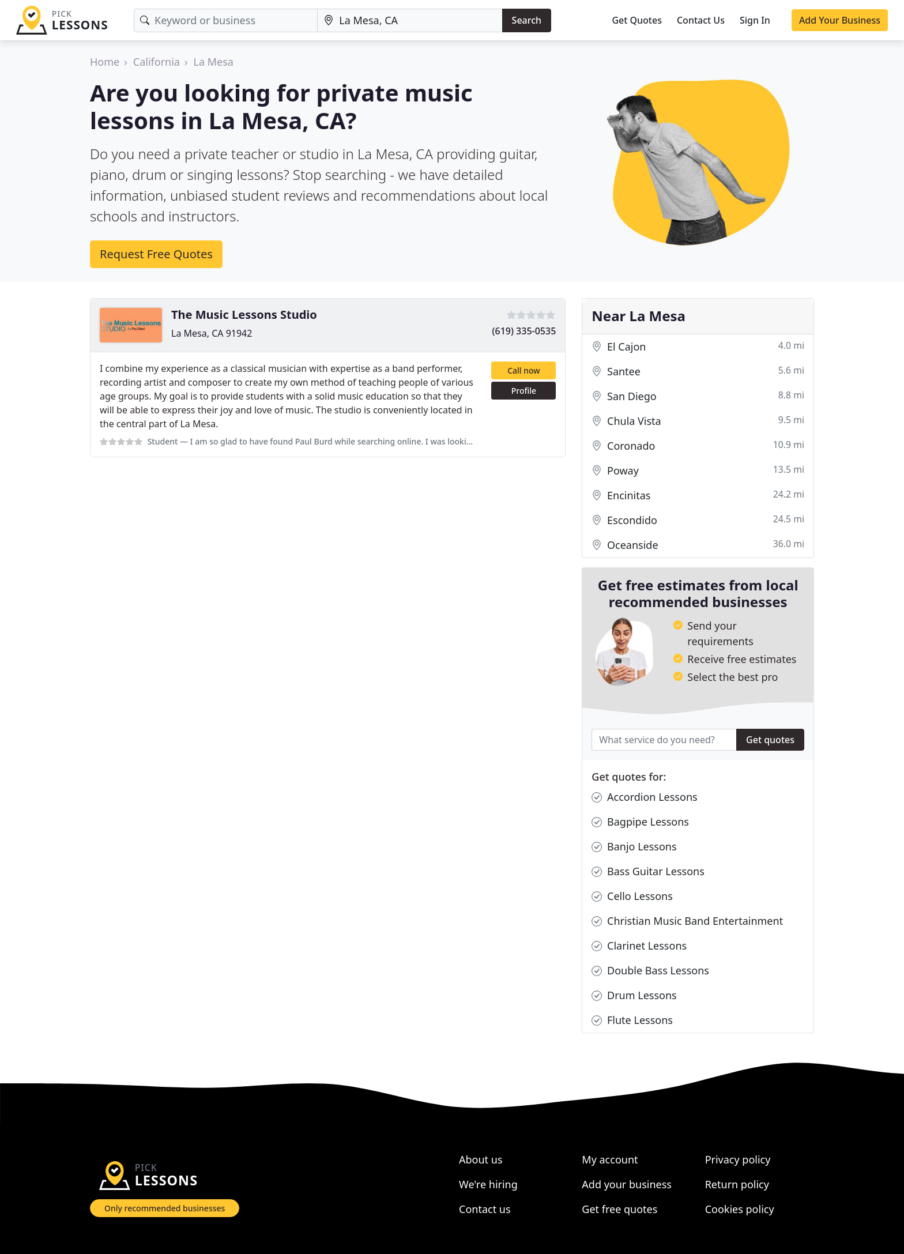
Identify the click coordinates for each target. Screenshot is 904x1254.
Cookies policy (739, 1209)
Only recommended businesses (164, 1208)
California (156, 62)
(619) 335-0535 (524, 331)
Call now (523, 370)
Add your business (627, 1184)
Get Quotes (637, 20)
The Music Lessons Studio (244, 314)
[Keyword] (226, 20)
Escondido (698, 520)
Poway (698, 471)
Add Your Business (839, 20)
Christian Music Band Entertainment (687, 921)
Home (104, 62)
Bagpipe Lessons (640, 822)
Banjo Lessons (634, 846)
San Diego (698, 396)
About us (481, 1159)
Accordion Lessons (644, 797)
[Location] (409, 20)
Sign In (755, 20)
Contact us (485, 1209)
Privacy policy (738, 1159)
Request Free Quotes (156, 254)
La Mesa (213, 62)
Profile (523, 390)
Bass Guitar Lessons (648, 871)
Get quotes (770, 739)
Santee (698, 371)
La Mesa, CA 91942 (211, 333)
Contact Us (701, 20)
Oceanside (698, 545)
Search (526, 20)
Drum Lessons (634, 995)
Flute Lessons (632, 1020)
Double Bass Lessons (650, 970)
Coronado (698, 446)
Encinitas (698, 495)
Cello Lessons (632, 896)
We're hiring (488, 1184)
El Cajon (698, 347)
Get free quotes (619, 1209)
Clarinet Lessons (639, 946)
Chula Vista (698, 421)
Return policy (737, 1184)
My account (610, 1159)
